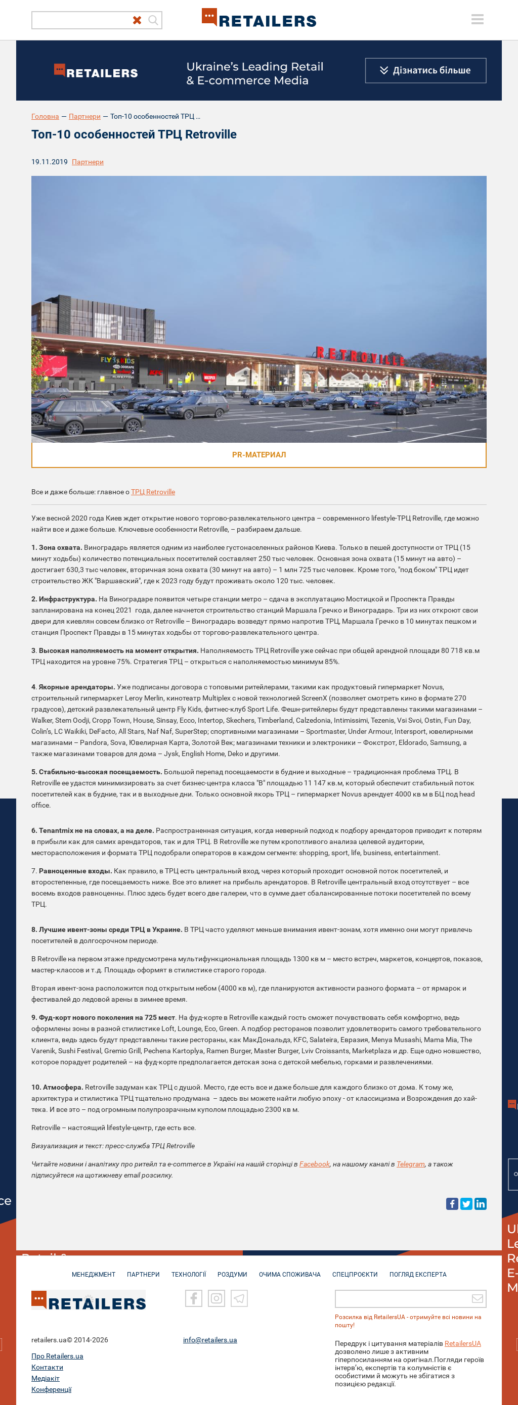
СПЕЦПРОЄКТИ (355, 1269)
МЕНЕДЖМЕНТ (93, 1269)
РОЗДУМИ (232, 1269)
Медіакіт (45, 1378)
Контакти (47, 1367)
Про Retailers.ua (57, 1356)
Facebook (314, 1164)
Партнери (85, 116)
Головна (45, 116)
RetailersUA (463, 1343)
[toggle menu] (477, 19)
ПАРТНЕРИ (143, 1269)
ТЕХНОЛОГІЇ (188, 1269)
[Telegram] (239, 1298)
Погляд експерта (418, 1269)
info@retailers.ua (210, 1340)
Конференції (51, 1389)
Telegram (411, 1164)
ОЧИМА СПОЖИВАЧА (290, 1269)
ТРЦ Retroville (153, 492)
